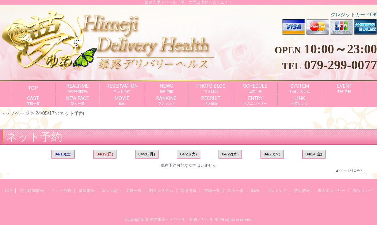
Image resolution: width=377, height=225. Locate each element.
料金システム (161, 190)
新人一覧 (236, 190)
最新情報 (87, 190)
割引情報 (188, 190)
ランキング (277, 190)
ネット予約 (61, 190)
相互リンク (363, 190)
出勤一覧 (134, 190)
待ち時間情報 (32, 190)
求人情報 (302, 190)
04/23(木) (272, 154)
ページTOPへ (351, 170)
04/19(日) (105, 154)
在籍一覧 (212, 190)
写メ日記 (110, 190)
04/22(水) (230, 154)
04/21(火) (188, 154)
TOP (33, 88)
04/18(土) (63, 154)
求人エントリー (331, 190)
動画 (255, 190)
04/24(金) (314, 154)
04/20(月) (147, 154)
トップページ (14, 113)
